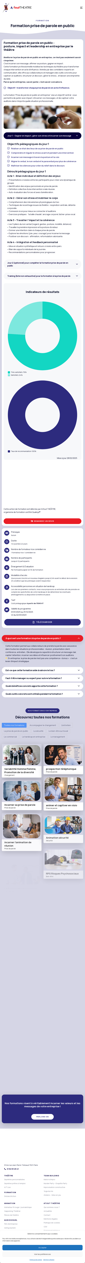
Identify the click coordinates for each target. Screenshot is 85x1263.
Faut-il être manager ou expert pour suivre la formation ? (43, 678)
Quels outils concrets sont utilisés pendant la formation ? (43, 693)
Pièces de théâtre (11, 1215)
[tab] (42, 135)
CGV (45, 1227)
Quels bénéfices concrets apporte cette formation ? (43, 686)
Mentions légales (48, 1260)
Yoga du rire (48, 1191)
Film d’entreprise (11, 1224)
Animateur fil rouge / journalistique (18, 1207)
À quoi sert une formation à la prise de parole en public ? (43, 638)
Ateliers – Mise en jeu (52, 1195)
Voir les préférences (42, 1254)
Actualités (48, 1211)
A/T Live (7, 1187)
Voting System (10, 1228)
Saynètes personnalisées (14, 1179)
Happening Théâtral (12, 1211)
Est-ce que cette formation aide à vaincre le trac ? (43, 670)
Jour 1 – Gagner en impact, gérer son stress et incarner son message (42, 135)
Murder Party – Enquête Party (55, 1183)
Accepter (42, 1247)
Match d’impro (49, 1179)
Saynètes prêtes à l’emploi (14, 1183)
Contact (47, 1215)
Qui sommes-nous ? (52, 1207)
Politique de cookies (36, 1260)
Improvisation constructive (54, 1187)
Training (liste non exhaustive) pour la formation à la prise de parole (42, 275)
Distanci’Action (10, 1196)
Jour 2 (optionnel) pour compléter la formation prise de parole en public (42, 264)
